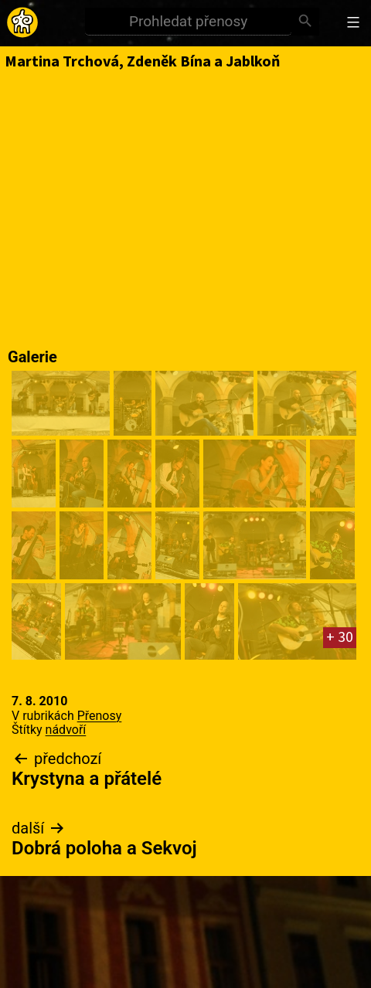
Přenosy (99, 715)
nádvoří (66, 729)
